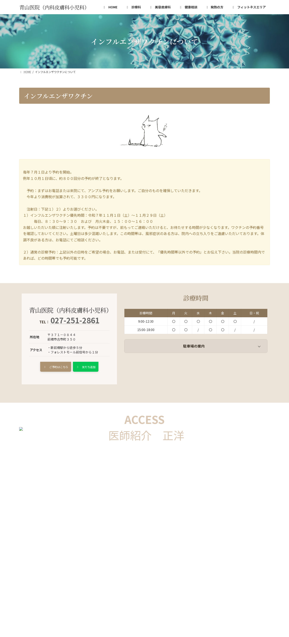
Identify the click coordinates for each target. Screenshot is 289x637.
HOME (29, 559)
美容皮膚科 (106, 559)
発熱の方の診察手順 (138, 559)
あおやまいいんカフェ (40, 565)
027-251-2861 (75, 320)
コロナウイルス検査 (177, 559)
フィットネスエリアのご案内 (223, 559)
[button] (54, 367)
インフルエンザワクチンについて (90, 565)
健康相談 (81, 559)
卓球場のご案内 (135, 565)
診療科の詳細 (54, 559)
